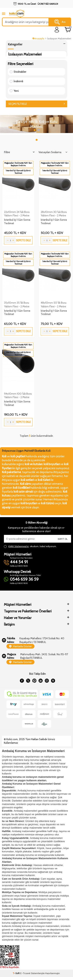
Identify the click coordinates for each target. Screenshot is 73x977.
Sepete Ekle (23, 240)
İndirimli (16, 81)
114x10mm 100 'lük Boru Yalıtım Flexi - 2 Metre (18, 395)
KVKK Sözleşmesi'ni (18, 546)
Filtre (19, 152)
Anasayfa (38, 38)
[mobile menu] (3, 13)
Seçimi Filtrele (36, 103)
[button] (35, 130)
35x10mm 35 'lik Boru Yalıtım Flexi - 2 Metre (16, 304)
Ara (59, 22)
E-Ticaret (25, 973)
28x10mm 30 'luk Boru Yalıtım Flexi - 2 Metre (54, 213)
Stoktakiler (18, 71)
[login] (57, 29)
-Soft (16, 973)
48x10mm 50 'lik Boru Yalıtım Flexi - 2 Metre (53, 304)
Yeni (14, 91)
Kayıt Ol (63, 538)
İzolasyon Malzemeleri (25, 54)
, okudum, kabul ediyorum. (30, 546)
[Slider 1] (36, 124)
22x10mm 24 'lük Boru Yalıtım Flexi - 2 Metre (17, 213)
